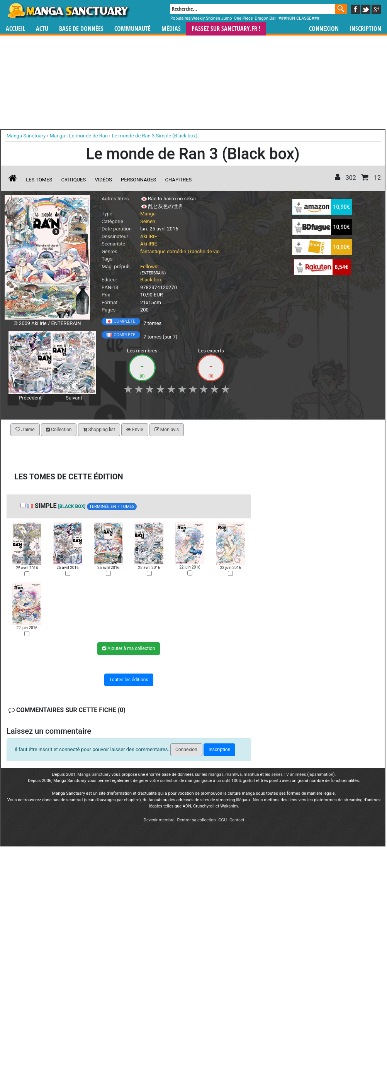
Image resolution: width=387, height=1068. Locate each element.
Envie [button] (134, 429)
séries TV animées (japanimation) (302, 774)
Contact (236, 820)
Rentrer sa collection (196, 820)
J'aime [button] (25, 429)
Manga (68, 10)
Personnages (138, 180)
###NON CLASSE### (298, 18)
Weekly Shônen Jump (212, 18)
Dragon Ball (266, 18)
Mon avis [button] (166, 429)
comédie (176, 251)
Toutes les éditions (128, 679)
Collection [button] (58, 429)
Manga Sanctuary (94, 774)
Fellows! (149, 266)
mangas (216, 774)
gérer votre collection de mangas (169, 780)
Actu (42, 28)
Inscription (365, 28)
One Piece (243, 18)
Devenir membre (159, 820)
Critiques (73, 180)
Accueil (15, 28)
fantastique (153, 251)
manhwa (234, 774)
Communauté (132, 28)
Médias (171, 28)
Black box (151, 280)
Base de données (81, 28)
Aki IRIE (148, 236)
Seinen (147, 221)
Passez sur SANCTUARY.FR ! (226, 28)
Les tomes (39, 180)
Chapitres (178, 180)
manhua (251, 774)
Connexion (324, 28)
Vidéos (103, 180)
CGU (222, 820)
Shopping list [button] (99, 429)
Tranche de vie (203, 251)
